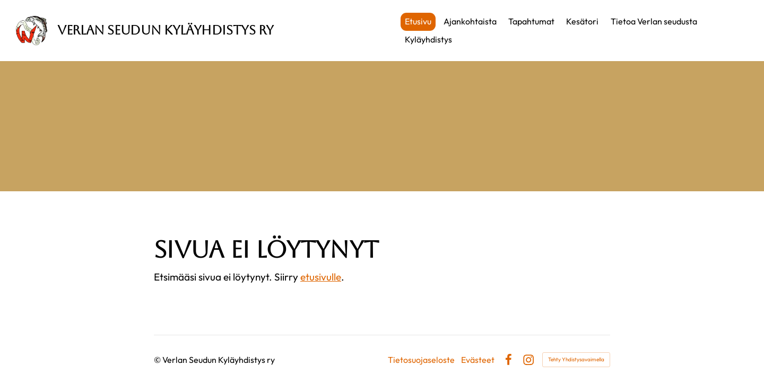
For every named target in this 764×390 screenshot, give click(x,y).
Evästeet (477, 359)
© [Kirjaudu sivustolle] (158, 359)
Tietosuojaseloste (421, 359)
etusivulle (320, 276)
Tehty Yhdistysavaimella (576, 359)
